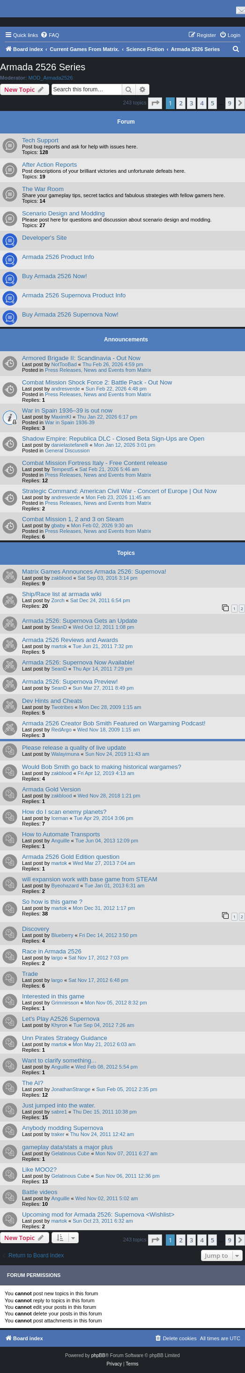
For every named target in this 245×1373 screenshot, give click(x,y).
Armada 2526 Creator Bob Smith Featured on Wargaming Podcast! (114, 723)
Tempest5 (62, 469)
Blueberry (62, 935)
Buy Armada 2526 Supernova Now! (70, 314)
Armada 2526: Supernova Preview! (70, 681)
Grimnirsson (65, 1002)
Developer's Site (44, 237)
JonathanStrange (70, 1089)
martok (59, 646)
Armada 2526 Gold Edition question (70, 856)
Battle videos (40, 1192)
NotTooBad (63, 364)
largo (56, 957)
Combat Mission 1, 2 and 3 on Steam (73, 519)
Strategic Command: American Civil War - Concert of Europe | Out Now (119, 491)
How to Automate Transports (61, 834)
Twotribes (62, 707)
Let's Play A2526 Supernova (60, 1018)
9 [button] (229, 103)
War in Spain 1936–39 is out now (67, 410)
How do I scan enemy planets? (64, 811)
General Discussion (67, 450)
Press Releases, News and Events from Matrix (98, 370)
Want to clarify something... (59, 1060)
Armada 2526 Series (42, 67)
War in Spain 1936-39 (70, 422)
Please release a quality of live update (74, 747)
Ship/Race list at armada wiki (61, 594)
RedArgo (61, 729)
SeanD (59, 627)
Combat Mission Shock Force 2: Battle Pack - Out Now (97, 382)
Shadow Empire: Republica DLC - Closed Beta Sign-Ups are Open (113, 438)
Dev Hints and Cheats (52, 700)
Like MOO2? (39, 1169)
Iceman (59, 818)
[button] (155, 103)
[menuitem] (49, 35)
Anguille (60, 840)
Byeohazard (65, 885)
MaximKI (61, 417)
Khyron (59, 1025)
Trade (30, 973)
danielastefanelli (69, 445)
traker (57, 1134)
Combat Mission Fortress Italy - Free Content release (94, 462)
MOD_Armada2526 (51, 78)
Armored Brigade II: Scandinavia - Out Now (81, 358)
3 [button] (191, 103)
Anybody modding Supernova (62, 1127)
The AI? (32, 1082)
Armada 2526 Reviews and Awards (70, 639)
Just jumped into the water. (59, 1105)
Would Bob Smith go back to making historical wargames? (101, 766)
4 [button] (201, 103)
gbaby (58, 525)
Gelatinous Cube (70, 1153)
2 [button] (180, 103)
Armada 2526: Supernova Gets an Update (79, 620)
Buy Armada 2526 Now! (54, 276)
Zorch (57, 600)
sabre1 (59, 1112)
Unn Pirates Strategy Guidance (64, 1037)
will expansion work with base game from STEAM (89, 879)
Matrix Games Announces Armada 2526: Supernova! (94, 571)
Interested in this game (53, 996)
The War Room (43, 188)
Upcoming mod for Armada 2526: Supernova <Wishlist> (98, 1214)
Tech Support (40, 140)
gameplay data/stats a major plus (67, 1147)
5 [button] (212, 103)
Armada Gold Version (51, 789)
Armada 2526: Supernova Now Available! (78, 662)
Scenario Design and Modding (63, 213)
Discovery (35, 928)
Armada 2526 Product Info (58, 256)
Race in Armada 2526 (52, 951)
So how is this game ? (52, 901)
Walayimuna (65, 754)
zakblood (61, 578)
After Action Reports (49, 164)
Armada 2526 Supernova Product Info (74, 295)
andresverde (65, 388)
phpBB (98, 1355)
